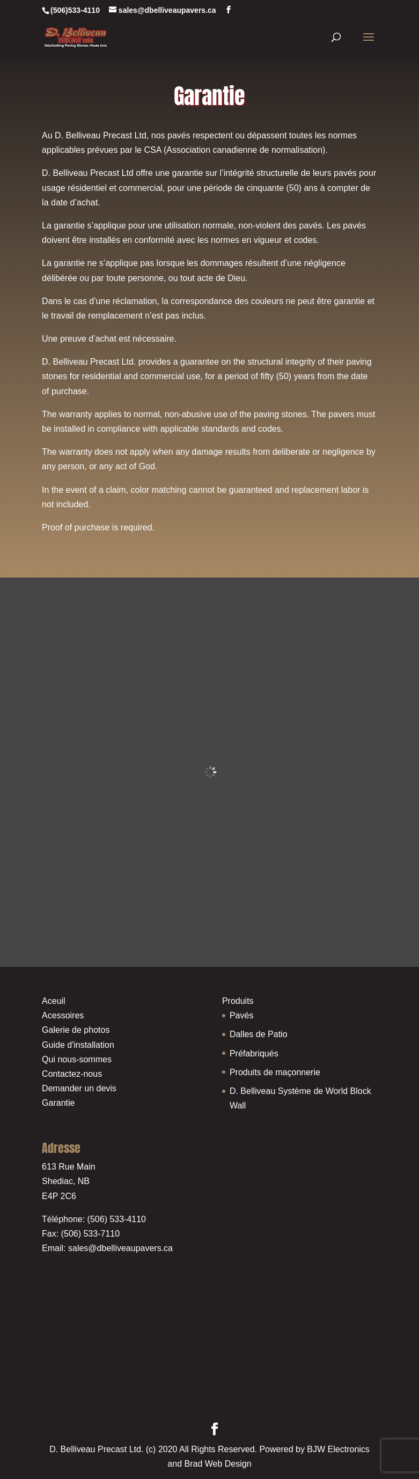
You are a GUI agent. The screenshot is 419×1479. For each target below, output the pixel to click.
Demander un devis (79, 1088)
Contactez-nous (72, 1073)
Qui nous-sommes (77, 1059)
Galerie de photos (75, 1029)
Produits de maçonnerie (275, 1072)
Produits (238, 1000)
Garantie (58, 1102)
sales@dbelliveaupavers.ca (120, 1248)
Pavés (241, 1015)
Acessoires (63, 1015)
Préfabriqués (254, 1053)
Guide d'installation (78, 1044)
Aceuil (53, 1000)
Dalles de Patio (259, 1034)
